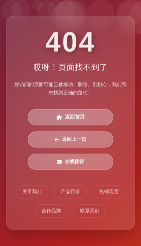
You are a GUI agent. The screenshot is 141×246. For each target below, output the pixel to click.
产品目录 (70, 191)
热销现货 (109, 191)
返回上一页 (70, 139)
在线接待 (70, 162)
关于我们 (32, 191)
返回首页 (70, 117)
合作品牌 (51, 211)
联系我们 (89, 211)
